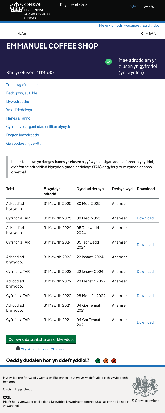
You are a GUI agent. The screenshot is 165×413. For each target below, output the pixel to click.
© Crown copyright (145, 401)
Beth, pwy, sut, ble (21, 93)
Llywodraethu (17, 101)
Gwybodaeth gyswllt (23, 143)
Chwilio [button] (148, 33)
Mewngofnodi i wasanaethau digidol (129, 25)
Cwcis (7, 389)
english (133, 6)
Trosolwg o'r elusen (22, 84)
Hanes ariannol (18, 118)
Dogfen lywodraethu (23, 135)
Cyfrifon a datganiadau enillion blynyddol (40, 126)
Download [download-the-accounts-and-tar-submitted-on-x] (145, 218)
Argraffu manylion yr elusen (41, 348)
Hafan (21, 33)
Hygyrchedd (23, 389)
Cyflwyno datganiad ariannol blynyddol (42, 339)
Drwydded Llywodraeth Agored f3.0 (76, 402)
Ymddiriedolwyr (19, 109)
